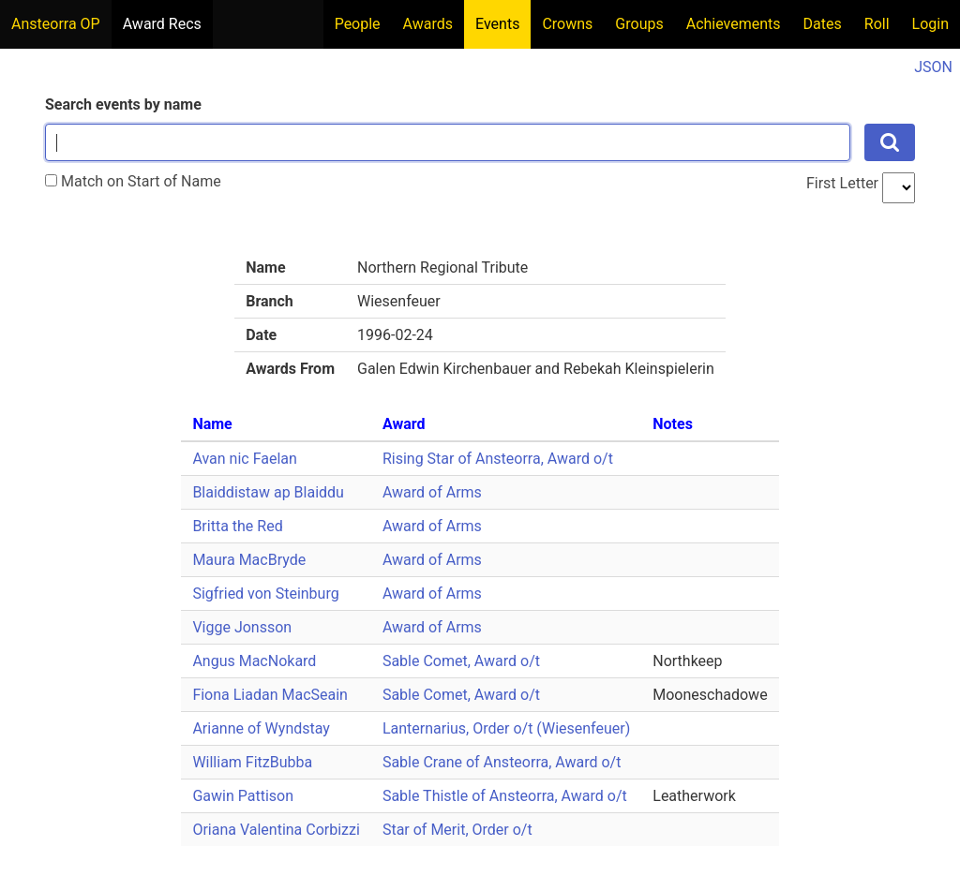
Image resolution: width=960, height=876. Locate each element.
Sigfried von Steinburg (265, 593)
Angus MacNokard (254, 661)
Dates (822, 24)
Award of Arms (432, 492)
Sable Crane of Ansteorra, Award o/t (502, 762)
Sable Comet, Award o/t (461, 661)
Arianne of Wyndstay (261, 728)
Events (497, 24)
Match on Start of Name (133, 181)
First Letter (842, 183)
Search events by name (123, 104)
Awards (428, 24)
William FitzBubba (252, 762)
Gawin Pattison (242, 796)
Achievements (733, 24)
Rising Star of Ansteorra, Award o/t (497, 459)
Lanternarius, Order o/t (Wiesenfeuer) (506, 728)
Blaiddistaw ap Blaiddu (268, 492)
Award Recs (162, 24)
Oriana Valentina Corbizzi (276, 830)
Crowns (567, 24)
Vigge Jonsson (242, 627)
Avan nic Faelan (244, 459)
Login (930, 24)
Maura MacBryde (249, 560)
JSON (933, 67)
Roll (877, 24)
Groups (639, 24)
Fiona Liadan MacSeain (270, 695)
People (358, 24)
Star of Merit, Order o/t (457, 830)
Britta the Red (237, 526)
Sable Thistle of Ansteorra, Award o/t (504, 796)
